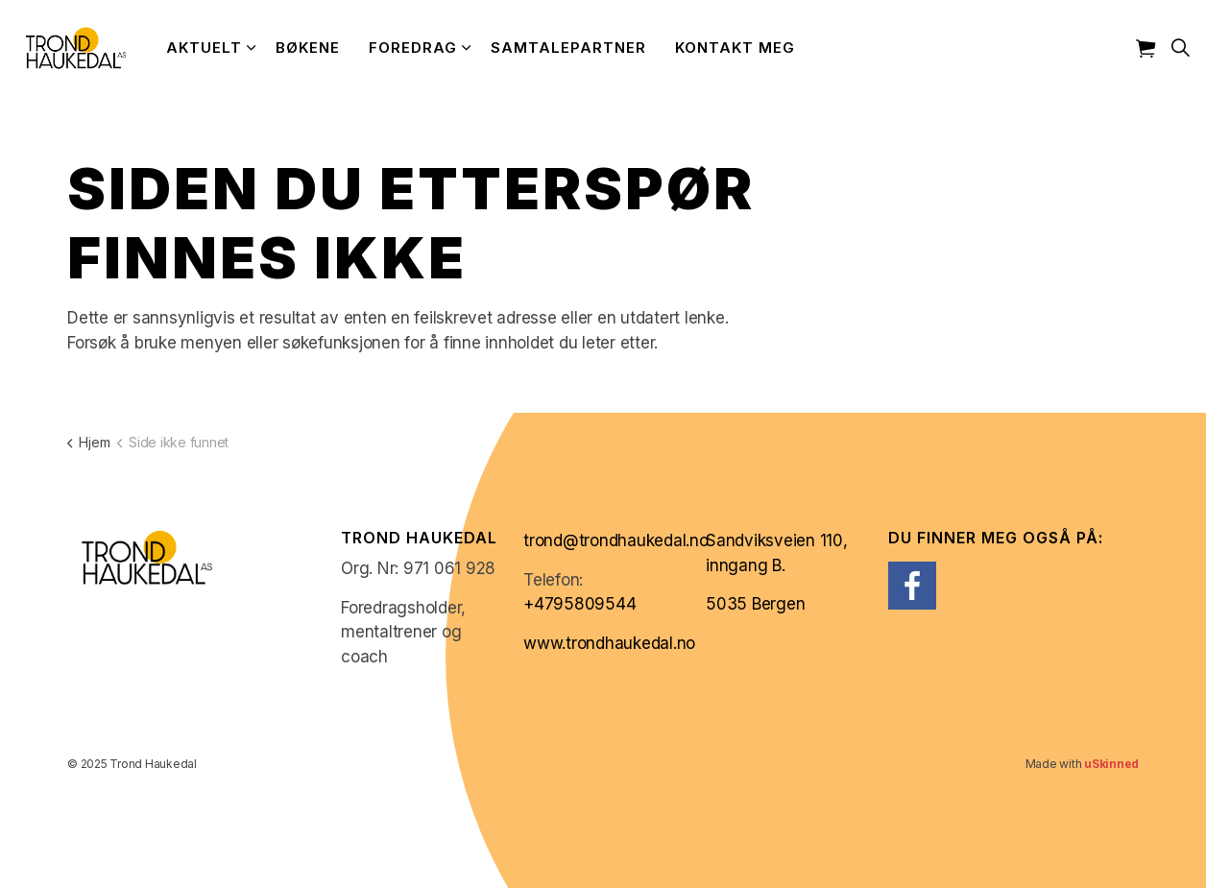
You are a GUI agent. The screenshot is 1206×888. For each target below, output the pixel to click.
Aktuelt (204, 47)
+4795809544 (579, 603)
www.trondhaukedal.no (609, 643)
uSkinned (1111, 763)
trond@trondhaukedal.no (616, 540)
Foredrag (413, 47)
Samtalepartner (568, 47)
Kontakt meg (735, 47)
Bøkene (308, 47)
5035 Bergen (755, 603)
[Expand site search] (1181, 48)
